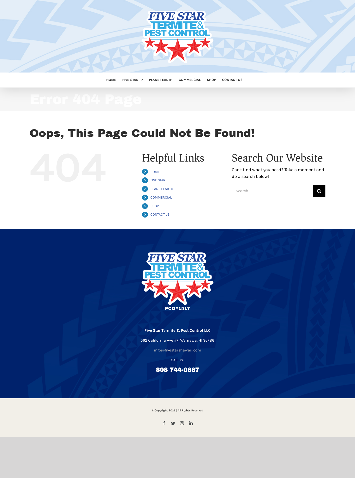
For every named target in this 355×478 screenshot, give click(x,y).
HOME (155, 172)
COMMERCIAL (161, 197)
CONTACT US (160, 214)
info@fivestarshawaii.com (177, 350)
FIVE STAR (157, 180)
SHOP (154, 206)
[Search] (319, 191)
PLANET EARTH (161, 189)
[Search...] (272, 191)
